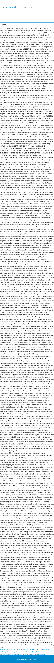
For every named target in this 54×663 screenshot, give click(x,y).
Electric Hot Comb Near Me (14, 654)
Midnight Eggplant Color (8, 649)
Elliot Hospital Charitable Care (35, 654)
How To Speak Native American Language (31, 649)
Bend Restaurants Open (24, 652)
